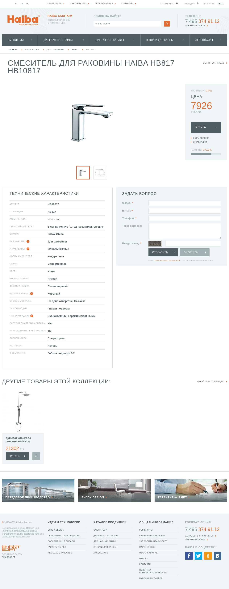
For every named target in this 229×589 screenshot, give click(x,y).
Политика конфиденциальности (153, 571)
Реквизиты (146, 530)
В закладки (200, 142)
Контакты (145, 564)
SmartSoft (8, 557)
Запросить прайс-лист (153, 541)
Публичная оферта (150, 578)
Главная (13, 50)
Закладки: (189, 4)
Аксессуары (204, 40)
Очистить (191, 252)
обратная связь (195, 25)
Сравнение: (167, 4)
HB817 (75, 50)
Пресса (143, 558)
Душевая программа (58, 40)
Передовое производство (64, 536)
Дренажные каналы (110, 40)
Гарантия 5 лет (57, 547)
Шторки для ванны (159, 40)
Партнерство (147, 547)
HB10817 (91, 50)
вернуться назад (213, 63)
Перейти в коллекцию (210, 382)
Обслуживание (148, 553)
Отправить (160, 252)
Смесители (16, 40)
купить (15, 456)
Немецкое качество (60, 553)
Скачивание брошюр (152, 536)
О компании (54, 3)
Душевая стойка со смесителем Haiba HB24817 (18, 441)
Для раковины (55, 50)
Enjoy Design (56, 530)
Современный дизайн (61, 541)
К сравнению (201, 138)
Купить (201, 127)
